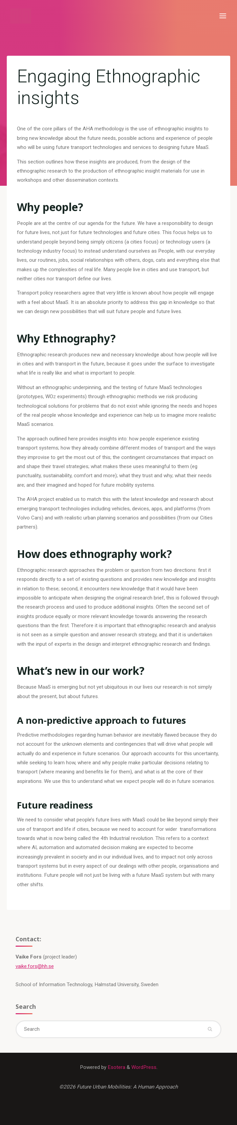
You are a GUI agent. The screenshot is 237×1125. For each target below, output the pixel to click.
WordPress (143, 1067)
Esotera (115, 1067)
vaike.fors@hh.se (35, 966)
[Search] (210, 1029)
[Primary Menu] (223, 16)
